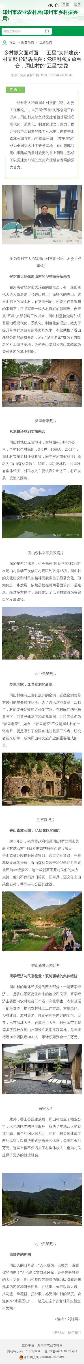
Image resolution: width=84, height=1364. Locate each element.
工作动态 (46, 42)
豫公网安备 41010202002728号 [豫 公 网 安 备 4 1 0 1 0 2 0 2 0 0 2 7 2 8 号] (42, 1357)
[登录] (76, 4)
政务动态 (27, 42)
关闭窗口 (74, 1332)
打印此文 (59, 1332)
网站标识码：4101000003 (24, 1351)
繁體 (65, 4)
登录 (77, 4)
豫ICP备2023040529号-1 (61, 1351)
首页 (12, 42)
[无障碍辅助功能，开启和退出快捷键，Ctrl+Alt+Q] (53, 5)
